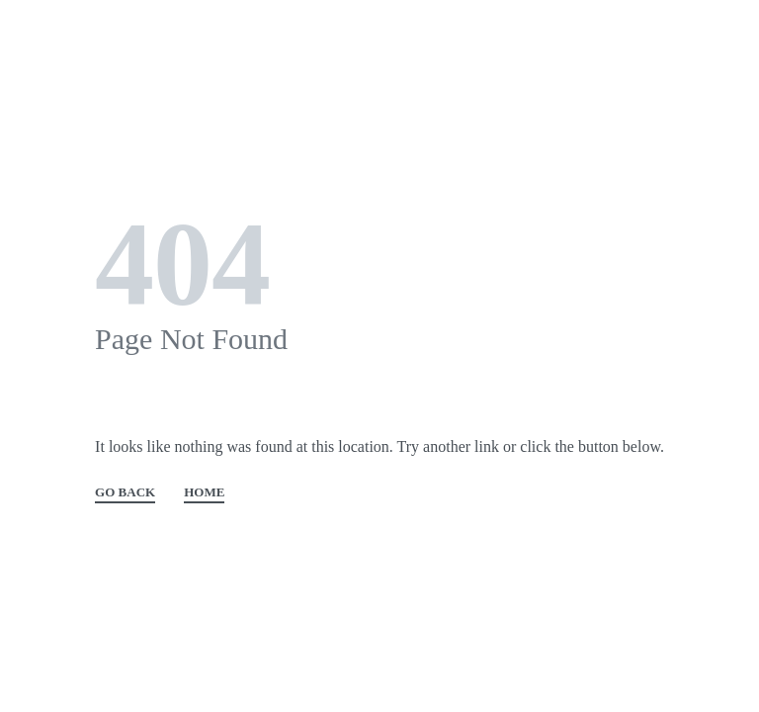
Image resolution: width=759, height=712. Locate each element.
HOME (204, 492)
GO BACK (125, 492)
